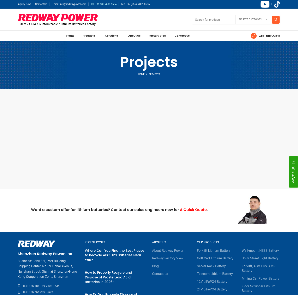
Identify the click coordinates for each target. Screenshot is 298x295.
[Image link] (36, 243)
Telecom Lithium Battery (215, 274)
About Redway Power (167, 251)
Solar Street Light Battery (260, 258)
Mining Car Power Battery (260, 279)
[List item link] (48, 286)
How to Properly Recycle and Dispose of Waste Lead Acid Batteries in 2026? (108, 277)
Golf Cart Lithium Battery (215, 258)
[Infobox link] (265, 36)
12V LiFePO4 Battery (212, 282)
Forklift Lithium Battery (214, 251)
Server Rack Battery (211, 266)
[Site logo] (58, 19)
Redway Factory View (167, 258)
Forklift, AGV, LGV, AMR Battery (258, 268)
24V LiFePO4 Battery (212, 289)
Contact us (160, 274)
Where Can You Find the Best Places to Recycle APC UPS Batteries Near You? (114, 255)
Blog (155, 266)
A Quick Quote (193, 209)
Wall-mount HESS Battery (260, 251)
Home (141, 74)
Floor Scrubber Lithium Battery (258, 288)
